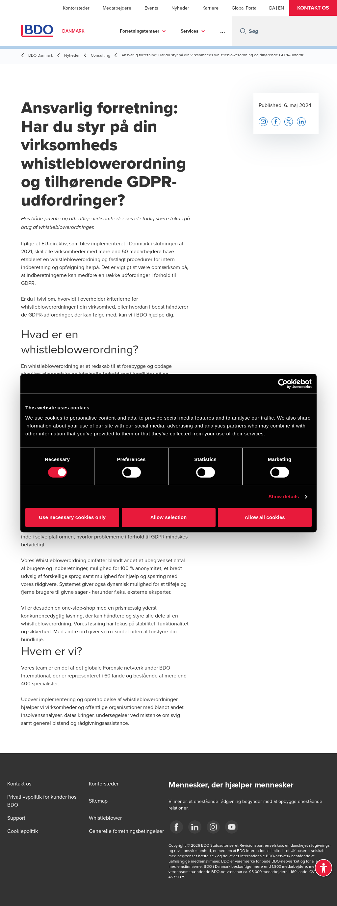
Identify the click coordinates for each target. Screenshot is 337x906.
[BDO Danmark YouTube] (232, 827)
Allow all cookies (265, 517)
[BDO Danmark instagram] (213, 827)
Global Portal (244, 8)
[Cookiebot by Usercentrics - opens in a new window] (283, 384)
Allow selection (168, 517)
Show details (284, 496)
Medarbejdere (117, 8)
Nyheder (180, 8)
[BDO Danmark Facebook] (176, 827)
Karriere (210, 8)
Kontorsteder (76, 8)
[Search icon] (243, 31)
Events (151, 8)
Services (189, 31)
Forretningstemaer (139, 31)
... (222, 31)
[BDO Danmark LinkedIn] (195, 827)
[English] (281, 8)
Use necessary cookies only (72, 517)
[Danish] (272, 8)
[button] (313, 8)
